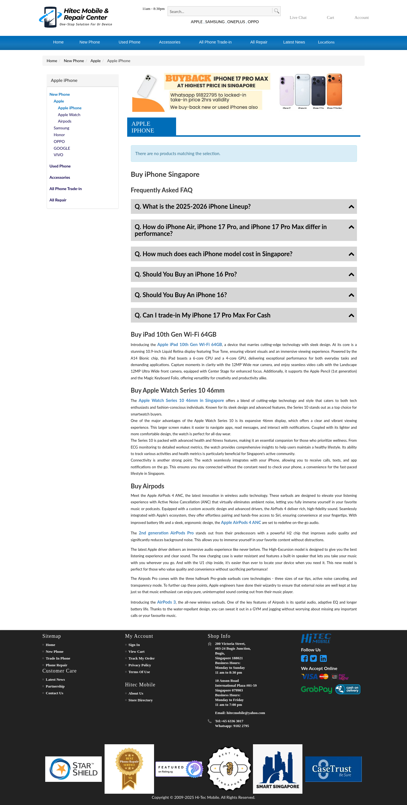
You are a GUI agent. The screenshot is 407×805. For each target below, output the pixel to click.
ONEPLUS (236, 21)
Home (52, 60)
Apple (95, 60)
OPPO (253, 21)
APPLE (197, 21)
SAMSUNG (215, 21)
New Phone (74, 60)
